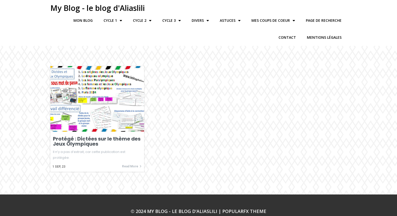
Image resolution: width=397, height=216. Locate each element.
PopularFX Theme (244, 199)
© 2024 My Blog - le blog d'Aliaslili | (176, 199)
